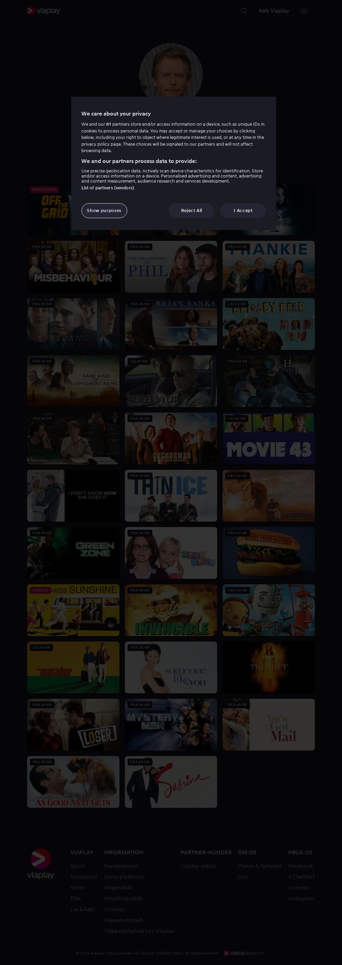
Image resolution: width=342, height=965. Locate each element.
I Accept (243, 210)
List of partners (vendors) (107, 187)
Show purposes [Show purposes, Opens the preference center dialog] (104, 210)
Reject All (192, 210)
